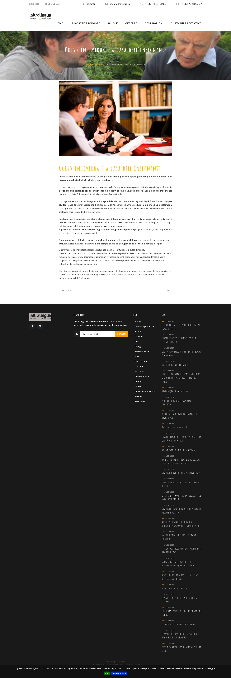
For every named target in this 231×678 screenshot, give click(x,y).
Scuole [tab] (116, 291)
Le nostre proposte (144, 326)
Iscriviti (121, 334)
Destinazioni (141, 361)
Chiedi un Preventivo (145, 391)
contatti (91, 3)
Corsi (99, 64)
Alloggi (138, 346)
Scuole (138, 331)
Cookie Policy (119, 673)
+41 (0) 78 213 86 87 (191, 3)
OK (107, 673)
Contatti (139, 381)
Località (139, 366)
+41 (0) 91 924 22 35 (155, 3)
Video (138, 386)
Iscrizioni (139, 371)
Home (90, 64)
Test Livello (140, 401)
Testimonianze (142, 351)
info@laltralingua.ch (120, 3)
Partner (138, 396)
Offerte (138, 336)
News (138, 356)
